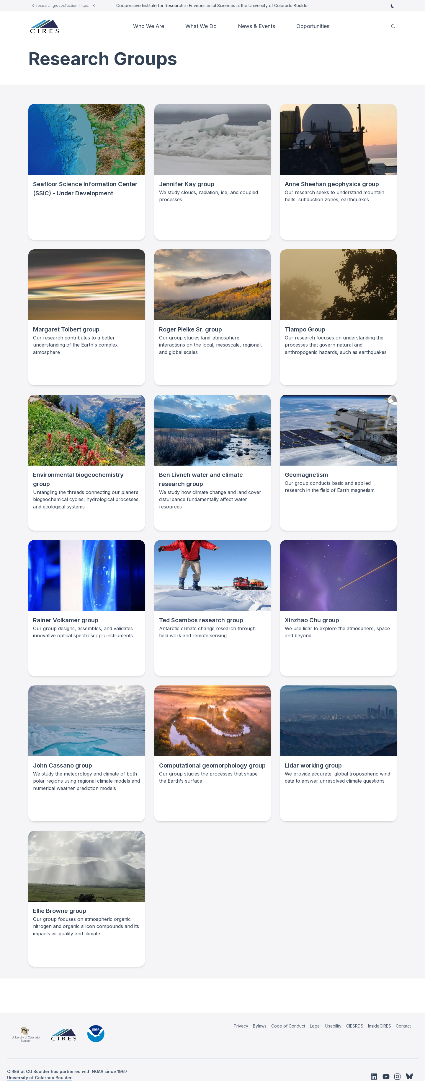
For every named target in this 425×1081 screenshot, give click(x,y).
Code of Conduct (288, 1025)
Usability (333, 1025)
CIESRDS (354, 1025)
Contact (403, 1025)
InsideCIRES (379, 1025)
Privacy (241, 1025)
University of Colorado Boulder (39, 1077)
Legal (315, 1025)
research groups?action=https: (62, 5)
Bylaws (260, 1025)
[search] (393, 26)
